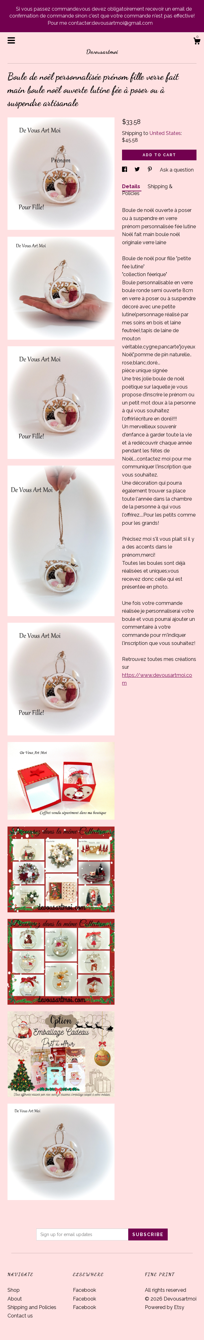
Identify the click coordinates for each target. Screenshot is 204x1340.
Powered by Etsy (164, 1307)
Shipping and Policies (32, 1307)
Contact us (20, 1316)
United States (165, 133)
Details (131, 186)
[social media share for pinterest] (150, 170)
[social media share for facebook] (125, 170)
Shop (14, 1290)
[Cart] (196, 42)
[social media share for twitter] (138, 170)
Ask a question (177, 170)
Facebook (84, 1290)
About (15, 1299)
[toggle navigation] (11, 40)
